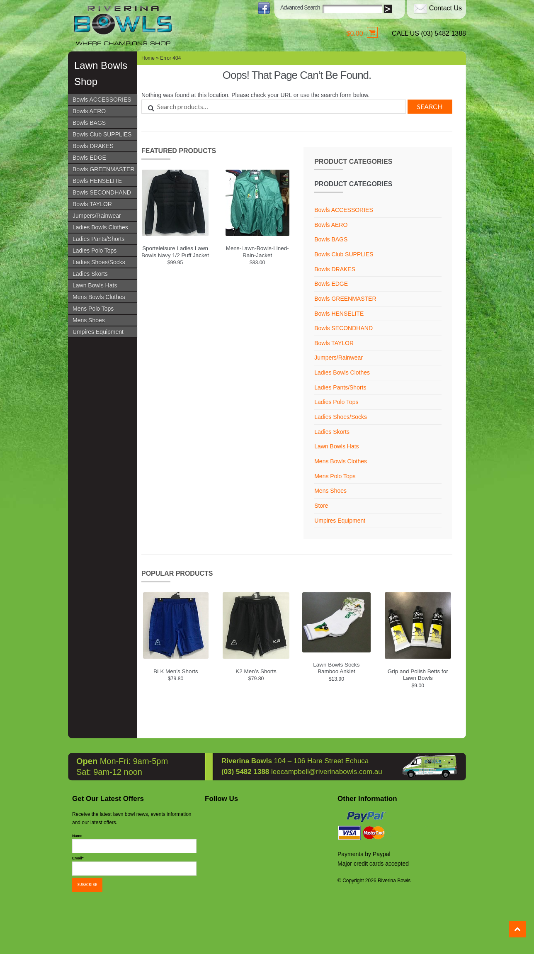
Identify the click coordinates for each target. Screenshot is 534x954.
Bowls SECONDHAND (102, 192)
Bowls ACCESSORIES (102, 99)
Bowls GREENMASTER (103, 169)
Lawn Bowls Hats (95, 285)
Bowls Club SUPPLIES (102, 134)
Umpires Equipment (98, 332)
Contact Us (445, 8)
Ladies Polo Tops (95, 250)
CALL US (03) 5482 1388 (429, 33)
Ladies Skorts (90, 273)
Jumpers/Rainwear (97, 215)
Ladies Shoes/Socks (99, 262)
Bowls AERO (89, 111)
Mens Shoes (89, 320)
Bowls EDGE (89, 157)
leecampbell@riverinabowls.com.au (326, 770)
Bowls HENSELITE (97, 181)
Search (430, 106)
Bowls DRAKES (93, 146)
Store (321, 505)
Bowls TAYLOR (92, 204)
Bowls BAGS (89, 122)
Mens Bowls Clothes (99, 297)
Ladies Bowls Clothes (100, 227)
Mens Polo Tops (93, 308)
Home (148, 58)
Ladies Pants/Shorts (98, 239)
